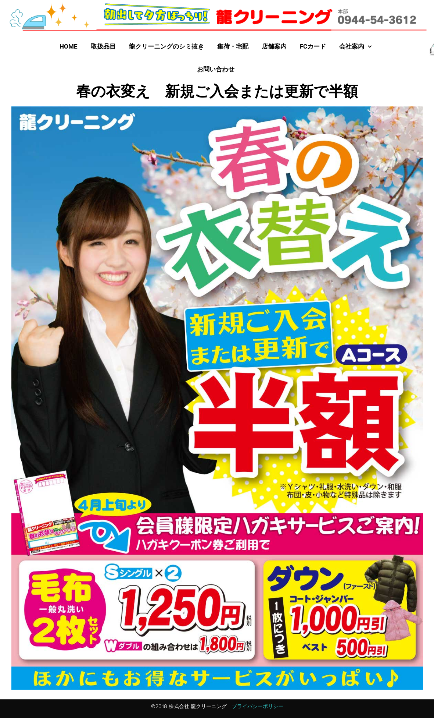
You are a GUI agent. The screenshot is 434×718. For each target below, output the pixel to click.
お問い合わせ (215, 69)
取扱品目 (103, 46)
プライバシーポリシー (257, 706)
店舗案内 (274, 46)
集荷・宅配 (232, 46)
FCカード (313, 46)
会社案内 (355, 47)
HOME (69, 46)
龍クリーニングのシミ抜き (166, 46)
